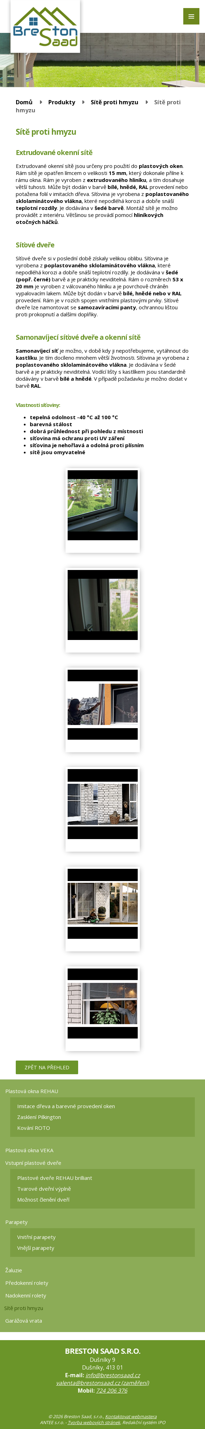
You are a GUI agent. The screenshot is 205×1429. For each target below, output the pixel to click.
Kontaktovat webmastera (131, 1417)
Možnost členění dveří (43, 1199)
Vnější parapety (35, 1247)
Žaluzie (13, 1270)
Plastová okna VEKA (29, 1150)
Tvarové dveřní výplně (44, 1188)
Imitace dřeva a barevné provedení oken (66, 1106)
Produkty (61, 102)
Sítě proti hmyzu (114, 102)
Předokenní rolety (26, 1282)
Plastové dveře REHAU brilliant (54, 1177)
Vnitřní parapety (36, 1236)
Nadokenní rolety (25, 1295)
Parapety (16, 1221)
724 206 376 (111, 1390)
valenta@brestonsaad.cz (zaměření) (102, 1383)
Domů (24, 102)
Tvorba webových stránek (94, 1423)
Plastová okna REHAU (31, 1090)
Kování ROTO (33, 1127)
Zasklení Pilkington (39, 1116)
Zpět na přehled (47, 1067)
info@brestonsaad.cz (113, 1375)
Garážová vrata (23, 1320)
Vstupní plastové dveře (33, 1162)
